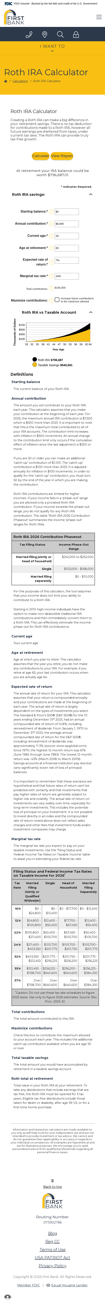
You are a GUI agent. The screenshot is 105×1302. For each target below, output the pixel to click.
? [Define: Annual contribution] (51, 223)
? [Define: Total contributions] (51, 288)
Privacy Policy (52, 1265)
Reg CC (52, 1241)
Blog (52, 1233)
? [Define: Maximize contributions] (51, 300)
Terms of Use (53, 1249)
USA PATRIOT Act (52, 1257)
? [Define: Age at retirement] (51, 248)
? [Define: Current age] (51, 236)
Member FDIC (28, 1285)
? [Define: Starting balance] (51, 211)
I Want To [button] (52, 46)
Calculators (20, 81)
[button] (52, 194)
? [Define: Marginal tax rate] (51, 276)
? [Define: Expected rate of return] (51, 262)
